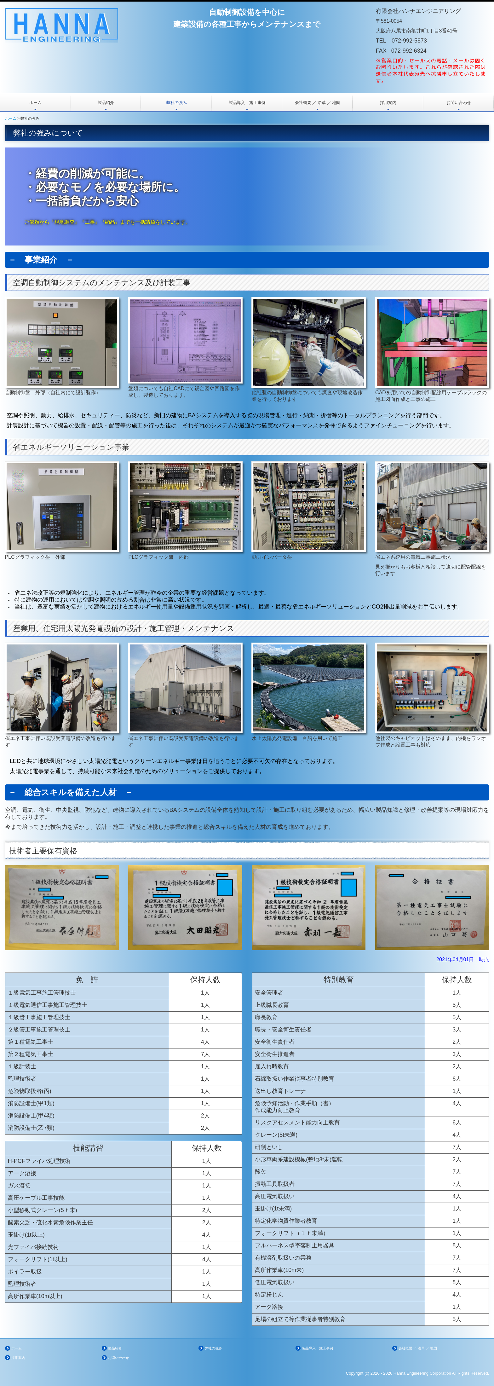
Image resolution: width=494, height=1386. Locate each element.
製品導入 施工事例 (247, 102)
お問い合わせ (458, 102)
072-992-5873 (409, 41)
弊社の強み (176, 102)
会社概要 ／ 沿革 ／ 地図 (317, 102)
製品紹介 (106, 102)
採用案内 (388, 102)
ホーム (35, 102)
